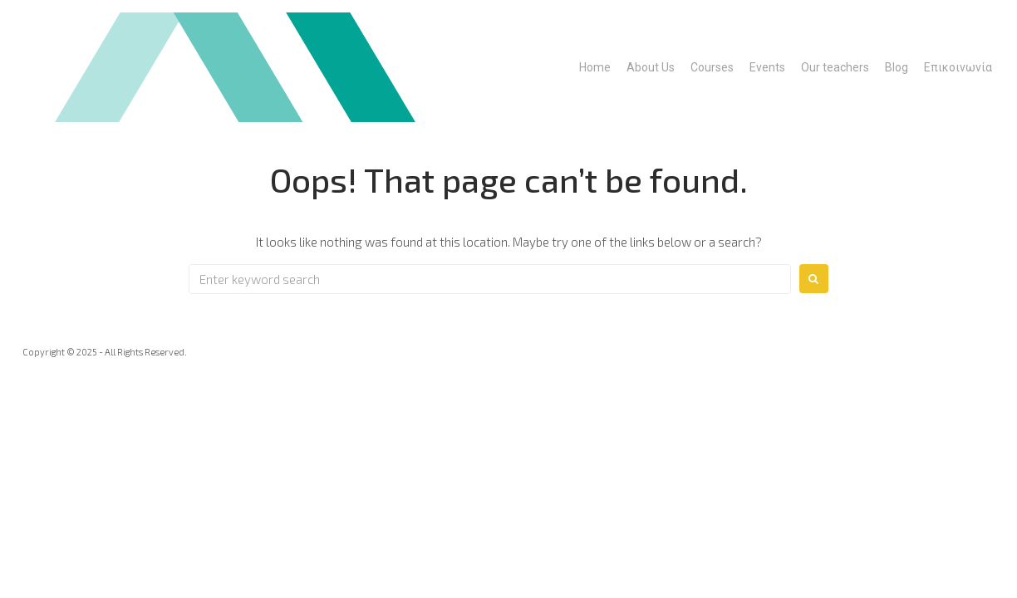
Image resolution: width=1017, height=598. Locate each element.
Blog (896, 67)
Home (595, 67)
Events (767, 67)
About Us (650, 67)
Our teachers (835, 67)
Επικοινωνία (958, 67)
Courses (712, 67)
